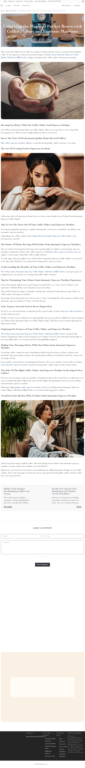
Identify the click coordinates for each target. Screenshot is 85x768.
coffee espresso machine (15, 143)
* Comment (6, 542)
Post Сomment (42, 565)
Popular (16, 5)
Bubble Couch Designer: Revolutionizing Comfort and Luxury (16, 491)
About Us (11, 1)
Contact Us (19, 1)
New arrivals (66, 5)
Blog (5, 1)
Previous (8, 507)
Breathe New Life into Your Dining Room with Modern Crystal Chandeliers (64, 491)
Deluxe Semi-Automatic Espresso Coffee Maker (52, 236)
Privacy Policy (29, 1)
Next (79, 507)
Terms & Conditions (40, 1)
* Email (47, 536)
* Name (4, 536)
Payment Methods (50, 744)
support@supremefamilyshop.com (36, 737)
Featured (77, 5)
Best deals (26, 5)
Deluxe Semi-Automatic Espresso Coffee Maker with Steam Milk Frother (35, 272)
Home (3, 11)
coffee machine (75, 312)
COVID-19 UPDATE (54, 1)
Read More (13, 11)
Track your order (50, 756)
